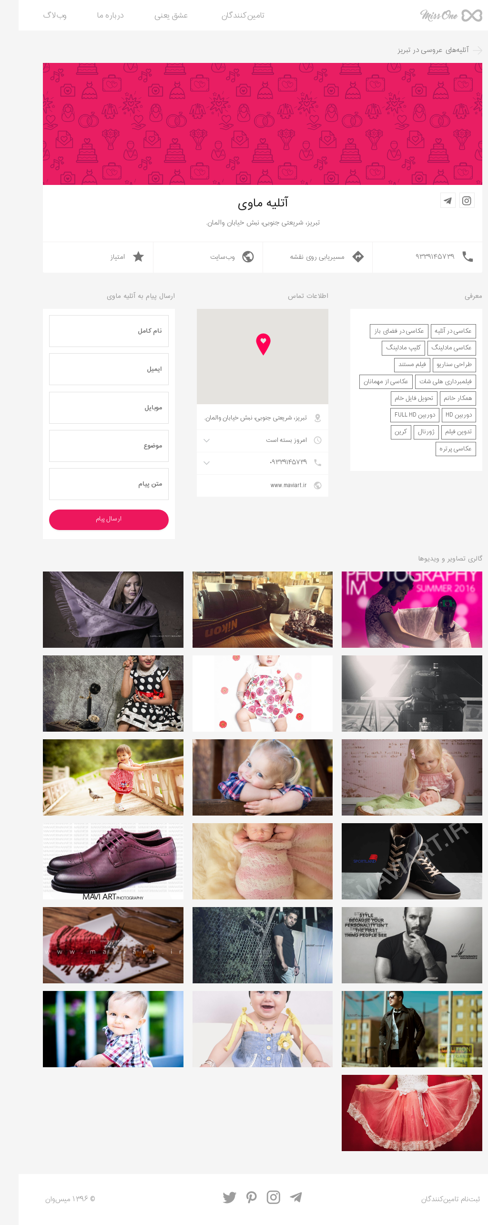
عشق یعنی (153, 16)
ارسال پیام (90, 519)
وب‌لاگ (36, 16)
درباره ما (92, 16)
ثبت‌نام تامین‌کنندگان (432, 1199)
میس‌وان (433, 19)
